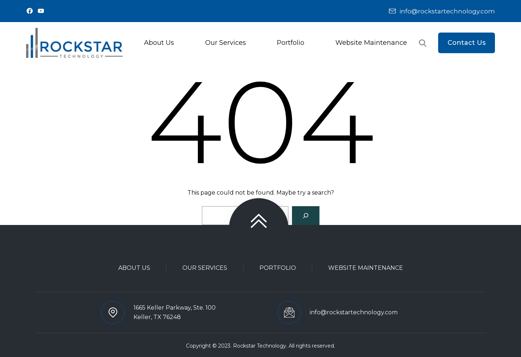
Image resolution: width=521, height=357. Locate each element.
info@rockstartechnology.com (447, 11)
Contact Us (467, 43)
